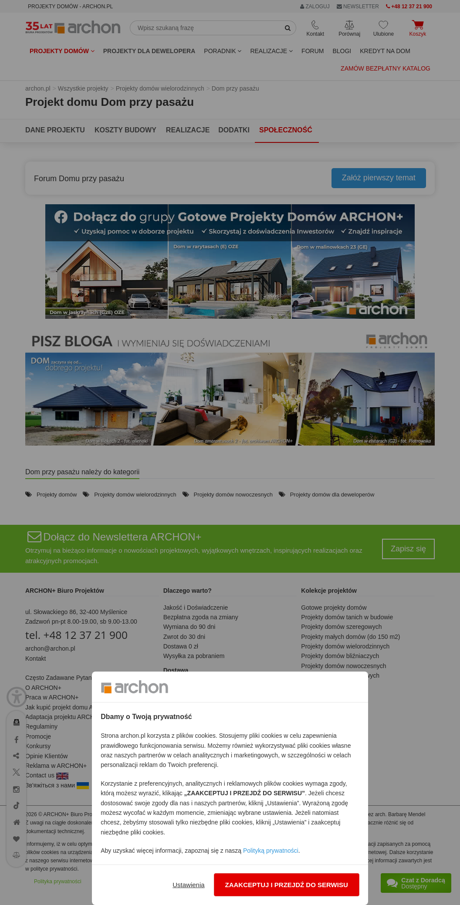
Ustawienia (188, 884)
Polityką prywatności (270, 850)
